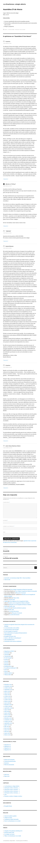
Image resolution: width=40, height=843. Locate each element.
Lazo (5, 794)
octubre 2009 (7, 699)
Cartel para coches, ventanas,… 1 (11, 787)
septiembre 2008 (8, 708)
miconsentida (7, 608)
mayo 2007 (6, 729)
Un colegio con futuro (9, 834)
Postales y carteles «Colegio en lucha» (13, 796)
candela (6, 601)
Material (6, 664)
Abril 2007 (6, 774)
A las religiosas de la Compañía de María (19, 601)
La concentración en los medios (11, 627)
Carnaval (6, 654)
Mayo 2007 (6, 776)
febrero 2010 (7, 698)
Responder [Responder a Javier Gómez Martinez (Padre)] (6, 487)
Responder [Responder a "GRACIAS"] (6, 241)
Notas (5, 669)
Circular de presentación (10, 761)
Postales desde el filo (9, 832)
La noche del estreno (14, 611)
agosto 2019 (7, 691)
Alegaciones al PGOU (9, 651)
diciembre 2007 (8, 718)
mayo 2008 (7, 709)
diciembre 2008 (8, 704)
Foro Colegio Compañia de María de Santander (21, 589)
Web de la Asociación (9, 764)
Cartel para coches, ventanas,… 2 (12, 789)
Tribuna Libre (7, 674)
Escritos (6, 659)
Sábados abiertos (8, 673)
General (6, 661)
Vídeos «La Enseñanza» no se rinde (12, 835)
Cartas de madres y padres (10, 816)
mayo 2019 (6, 693)
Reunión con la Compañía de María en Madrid (18, 603)
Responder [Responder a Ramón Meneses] (6, 360)
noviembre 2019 (8, 686)
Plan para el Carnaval (21, 592)
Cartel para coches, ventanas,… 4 (12, 792)
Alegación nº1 (7, 744)
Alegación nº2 (7, 746)
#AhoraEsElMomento (9, 639)
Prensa (5, 671)
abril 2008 (6, 711)
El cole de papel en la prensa (10, 631)
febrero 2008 (7, 714)
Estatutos (6, 763)
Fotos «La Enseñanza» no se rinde (12, 821)
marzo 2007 (7, 733)
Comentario (6, 502)
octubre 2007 (7, 721)
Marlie (5, 606)
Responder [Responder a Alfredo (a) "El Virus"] (6, 226)
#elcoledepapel (7, 634)
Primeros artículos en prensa (19, 608)
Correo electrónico (8, 526)
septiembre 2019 (8, 689)
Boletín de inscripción (9, 759)
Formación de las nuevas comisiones (12, 641)
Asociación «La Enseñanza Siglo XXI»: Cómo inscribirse (17, 578)
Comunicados (22, 29)
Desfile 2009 (12, 606)
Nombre (5, 520)
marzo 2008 (7, 713)
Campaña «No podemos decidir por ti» (13, 830)
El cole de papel (7, 657)
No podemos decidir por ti (10, 668)
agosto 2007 (7, 724)
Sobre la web (7, 579)
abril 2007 (6, 731)
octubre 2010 (7, 696)
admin (6, 29)
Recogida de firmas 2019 (10, 636)
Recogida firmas (8, 806)
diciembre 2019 (7, 684)
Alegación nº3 (7, 748)
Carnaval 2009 (11, 599)
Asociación (17, 29)
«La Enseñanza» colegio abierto (14, 4)
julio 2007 (6, 726)
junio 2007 (6, 728)
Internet (6, 663)
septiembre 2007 (8, 723)
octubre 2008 (7, 706)
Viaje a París (16, 597)
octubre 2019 (7, 687)
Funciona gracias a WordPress (22, 840)
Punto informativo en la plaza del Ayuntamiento (15, 633)
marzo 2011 (7, 694)
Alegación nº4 (7, 749)
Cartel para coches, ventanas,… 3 (12, 791)
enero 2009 (7, 703)
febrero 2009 (7, 701)
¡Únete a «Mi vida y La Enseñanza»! (12, 638)
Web (4, 532)
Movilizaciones (7, 666)
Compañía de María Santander (11, 819)
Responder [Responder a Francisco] (6, 440)
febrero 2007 (7, 734)
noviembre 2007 (8, 719)
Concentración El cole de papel (11, 629)
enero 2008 (7, 716)
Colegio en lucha (8, 817)
